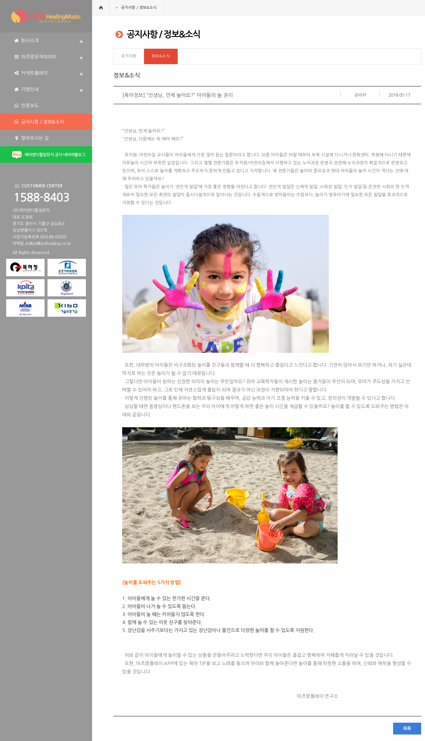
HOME (100, 7)
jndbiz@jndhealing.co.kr (48, 243)
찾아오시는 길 (31, 138)
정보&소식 (160, 56)
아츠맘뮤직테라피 (35, 56)
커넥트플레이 (31, 73)
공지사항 (128, 56)
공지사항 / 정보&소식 (138, 7)
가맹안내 (26, 89)
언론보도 (26, 105)
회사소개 (26, 40)
